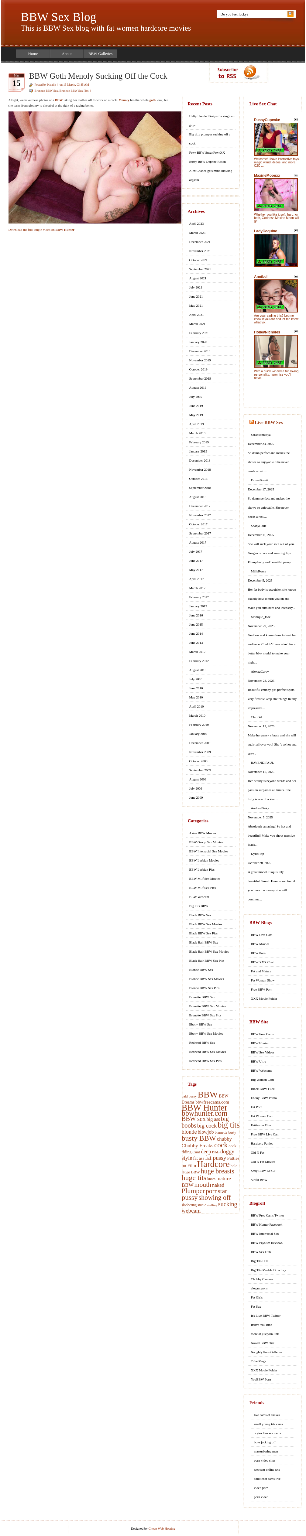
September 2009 (200, 770)
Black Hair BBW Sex (203, 942)
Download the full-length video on (41, 229)
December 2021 (200, 242)
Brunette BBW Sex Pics (74, 90)
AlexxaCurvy (260, 671)
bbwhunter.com (205, 1113)
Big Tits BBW (198, 906)
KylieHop (257, 853)
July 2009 (195, 788)
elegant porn (259, 1288)
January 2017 (198, 606)
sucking (227, 1204)
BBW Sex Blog (58, 17)
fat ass (198, 1158)
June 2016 (196, 615)
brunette (221, 1132)
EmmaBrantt (259, 480)
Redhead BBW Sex (202, 1042)
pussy (190, 1197)
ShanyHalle (258, 525)
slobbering (189, 1205)
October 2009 (198, 761)
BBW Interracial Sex (265, 1233)
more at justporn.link (265, 1334)
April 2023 (196, 223)
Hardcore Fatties (262, 1143)
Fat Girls (257, 1297)
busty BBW (199, 1138)
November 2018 (200, 469)
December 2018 (200, 460)
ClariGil (256, 717)
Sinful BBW (259, 1180)
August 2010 (198, 670)
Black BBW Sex (200, 915)
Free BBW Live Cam (265, 1134)
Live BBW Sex (269, 422)
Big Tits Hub (259, 1261)
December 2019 (200, 351)
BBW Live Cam (262, 935)
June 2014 (196, 633)
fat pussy (215, 1158)
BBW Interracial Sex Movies (208, 851)
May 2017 (196, 570)
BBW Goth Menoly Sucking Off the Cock (98, 75)
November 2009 (200, 752)
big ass (213, 1119)
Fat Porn (257, 1107)
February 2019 (199, 442)
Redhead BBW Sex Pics (205, 1061)
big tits (228, 1125)
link (300, 1441)
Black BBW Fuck (263, 1089)
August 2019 (198, 387)
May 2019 (196, 415)
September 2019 (200, 378)
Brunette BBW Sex (46, 90)
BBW (208, 1094)
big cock (207, 1125)
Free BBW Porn (262, 989)
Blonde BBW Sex (201, 969)
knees (211, 1179)
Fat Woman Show (263, 980)
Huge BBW (191, 1172)
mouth (202, 1184)
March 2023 (197, 232)
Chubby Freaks (197, 1146)
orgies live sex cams (267, 1433)
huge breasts (217, 1171)
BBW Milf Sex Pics (202, 887)
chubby (224, 1139)
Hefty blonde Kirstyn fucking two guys (212, 120)
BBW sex (194, 1118)
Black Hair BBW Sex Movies (209, 951)
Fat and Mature (261, 971)
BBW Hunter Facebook (267, 1224)
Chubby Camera (262, 1279)
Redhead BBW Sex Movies (207, 1051)
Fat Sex (256, 1306)
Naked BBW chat (262, 1343)
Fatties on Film (261, 1125)
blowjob (206, 1132)
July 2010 (195, 679)
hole (234, 1166)
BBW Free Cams (262, 1034)
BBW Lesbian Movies (204, 860)
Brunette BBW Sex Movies (207, 1006)
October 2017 (198, 524)
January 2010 (198, 734)
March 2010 (197, 715)
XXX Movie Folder (264, 998)
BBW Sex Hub (261, 1252)
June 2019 (196, 406)
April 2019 (196, 424)
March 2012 (197, 652)
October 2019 (198, 369)
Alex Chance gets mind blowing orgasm (210, 175)
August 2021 (198, 278)
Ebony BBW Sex (200, 1024)
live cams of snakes (267, 1415)
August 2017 (198, 542)
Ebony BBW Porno (264, 1098)
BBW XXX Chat (262, 962)
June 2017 (196, 560)
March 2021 (197, 324)
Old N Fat (257, 1152)
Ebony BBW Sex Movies (206, 1033)
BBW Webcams (261, 1070)
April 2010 (196, 706)
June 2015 (196, 624)
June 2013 (196, 642)
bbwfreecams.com (212, 1101)
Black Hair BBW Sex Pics (207, 960)
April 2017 (196, 579)
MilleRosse (258, 571)
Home (33, 53)
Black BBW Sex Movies (205, 924)
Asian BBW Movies (202, 833)
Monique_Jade (261, 617)
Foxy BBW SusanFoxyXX (207, 152)
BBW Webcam (199, 897)
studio (202, 1205)
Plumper (193, 1191)
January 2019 (198, 451)
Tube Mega (258, 1361)
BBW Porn (258, 953)
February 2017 (199, 597)
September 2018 (200, 488)
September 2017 (200, 533)
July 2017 (195, 551)
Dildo (215, 1152)
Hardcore (213, 1164)
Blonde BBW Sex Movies (206, 979)
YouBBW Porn (261, 1379)
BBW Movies (260, 944)
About (67, 53)
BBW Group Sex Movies (206, 842)
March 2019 (197, 433)
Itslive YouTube (261, 1324)
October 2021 (198, 260)
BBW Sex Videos (262, 1052)
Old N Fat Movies (263, 1161)
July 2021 (195, 287)
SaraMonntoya (261, 434)
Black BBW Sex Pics (203, 933)
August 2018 (198, 497)
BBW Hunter (204, 1107)
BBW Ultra (258, 1061)
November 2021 (200, 251)
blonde (189, 1132)
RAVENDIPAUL (262, 762)
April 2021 (196, 314)
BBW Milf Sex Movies (204, 878)
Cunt (196, 1152)
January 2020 (198, 342)
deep (206, 1152)
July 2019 (195, 396)
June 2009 (196, 797)
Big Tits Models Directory (268, 1270)
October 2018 (198, 478)
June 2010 (196, 688)
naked (218, 1185)
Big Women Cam (262, 1079)
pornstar (216, 1191)
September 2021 (200, 269)
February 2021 (199, 333)
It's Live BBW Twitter (266, 1315)
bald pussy (189, 1096)
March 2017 (197, 588)
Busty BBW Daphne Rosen (207, 161)
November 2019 (200, 360)
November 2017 (200, 515)
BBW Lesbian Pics (202, 869)
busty (232, 1133)
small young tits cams (268, 1424)
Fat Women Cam (262, 1116)
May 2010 (196, 697)
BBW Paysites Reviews (267, 1242)
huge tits (194, 1178)
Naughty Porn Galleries (267, 1352)
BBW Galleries (100, 53)
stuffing (212, 1205)
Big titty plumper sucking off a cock (210, 138)
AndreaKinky (260, 808)
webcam (191, 1210)
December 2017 (200, 506)
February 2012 (199, 661)
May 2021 (196, 305)
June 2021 (196, 296)
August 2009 (198, 779)
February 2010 (199, 724)
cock (221, 1145)
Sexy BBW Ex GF (263, 1170)
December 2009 (200, 743)
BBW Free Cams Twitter (267, 1215)
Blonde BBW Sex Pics (204, 988)
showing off (214, 1197)
